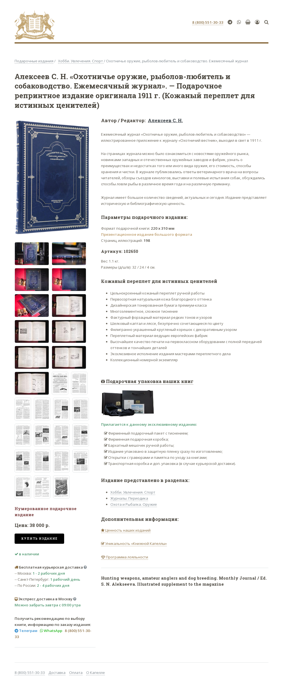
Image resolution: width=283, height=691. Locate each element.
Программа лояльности (126, 557)
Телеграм (27, 630)
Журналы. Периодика (129, 498)
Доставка (57, 672)
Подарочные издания (34, 60)
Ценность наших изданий (127, 530)
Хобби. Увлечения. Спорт (81, 60)
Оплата (76, 672)
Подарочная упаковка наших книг (149, 381)
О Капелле (95, 672)
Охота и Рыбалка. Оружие (133, 504)
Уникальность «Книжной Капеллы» (135, 543)
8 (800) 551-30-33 (30, 672)
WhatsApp (52, 630)
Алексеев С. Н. (165, 120)
